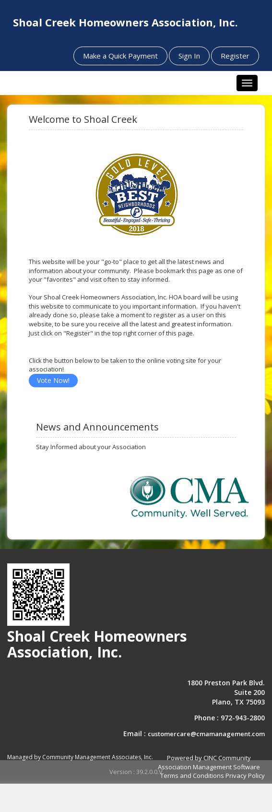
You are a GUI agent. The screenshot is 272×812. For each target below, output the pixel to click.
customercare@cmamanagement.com (206, 733)
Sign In (189, 55)
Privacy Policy (245, 775)
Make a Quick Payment (120, 55)
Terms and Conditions (192, 775)
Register (235, 55)
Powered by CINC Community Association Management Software (209, 762)
